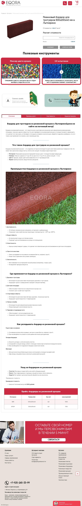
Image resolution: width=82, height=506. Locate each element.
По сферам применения (62, 454)
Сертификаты (36, 457)
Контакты (8, 463)
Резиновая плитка (64, 461)
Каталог (9, 13)
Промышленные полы (65, 473)
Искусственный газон (64, 476)
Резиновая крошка (65, 471)
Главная (3, 13)
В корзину (50, 47)
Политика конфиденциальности (39, 460)
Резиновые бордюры (66, 466)
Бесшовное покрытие (62, 458)
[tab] (11, 116)
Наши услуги (9, 455)
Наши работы (9, 460)
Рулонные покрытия (65, 468)
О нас (7, 453)
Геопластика (63, 480)
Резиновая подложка (65, 464)
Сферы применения (11, 458)
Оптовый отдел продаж (37, 454)
